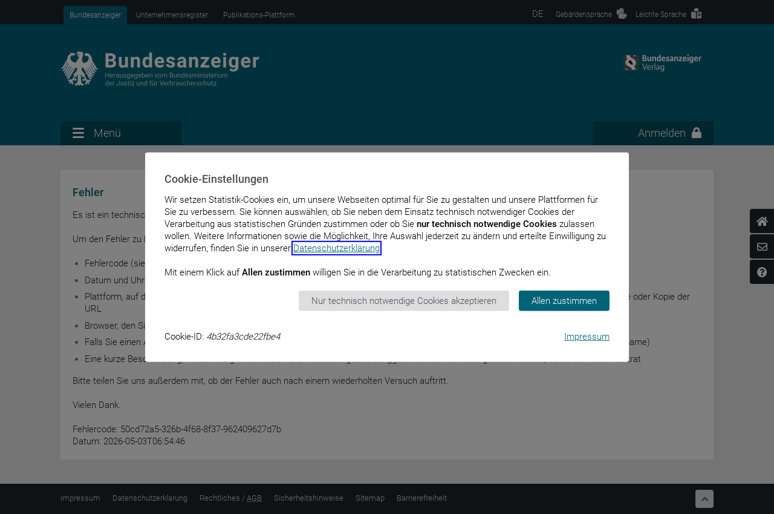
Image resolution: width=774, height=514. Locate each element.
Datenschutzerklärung (336, 247)
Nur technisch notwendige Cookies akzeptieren (403, 300)
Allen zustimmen (564, 300)
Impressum (587, 336)
